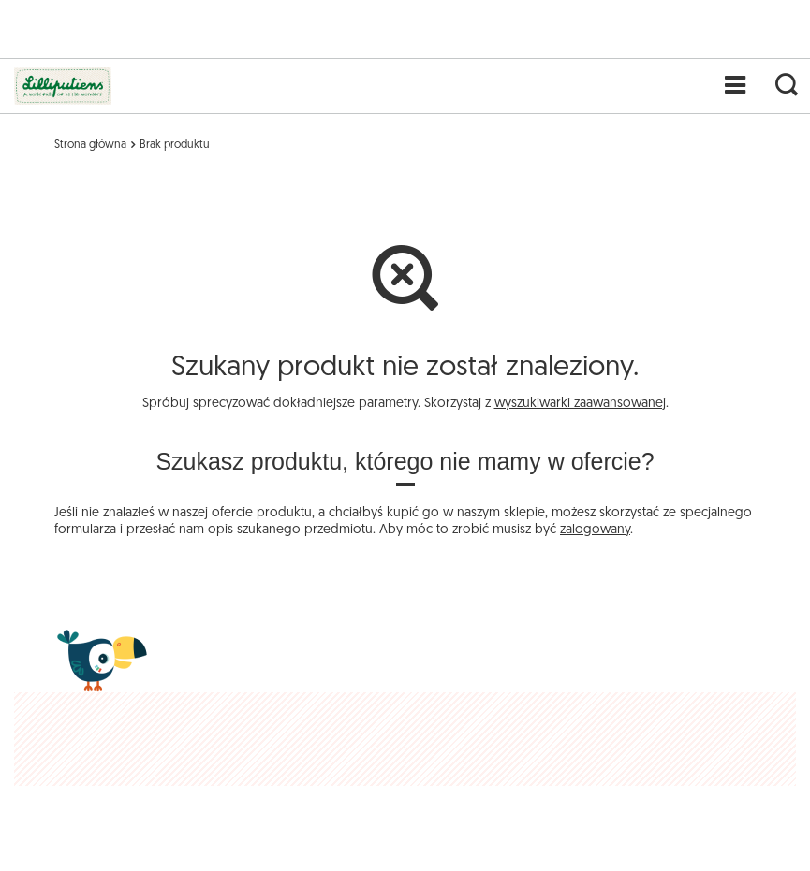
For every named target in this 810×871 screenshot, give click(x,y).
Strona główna (90, 145)
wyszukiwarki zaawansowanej (580, 404)
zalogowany (595, 530)
